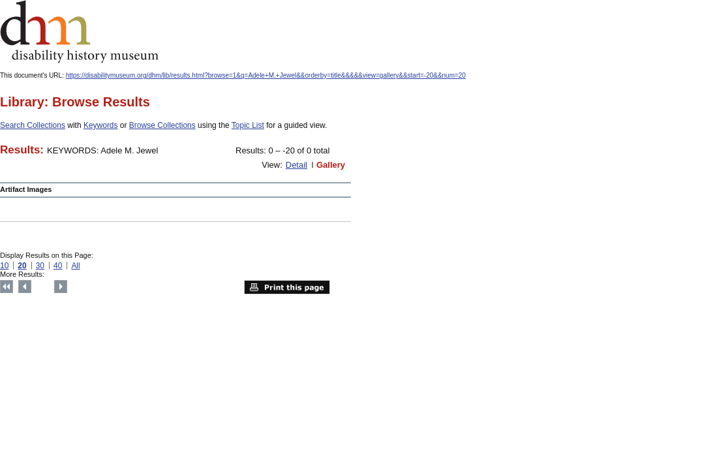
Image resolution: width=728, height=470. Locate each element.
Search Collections (32, 125)
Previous (24, 286)
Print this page (287, 287)
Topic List (248, 125)
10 (4, 265)
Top (6, 286)
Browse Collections (162, 125)
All (75, 265)
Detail (296, 165)
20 (22, 265)
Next (60, 286)
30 (40, 265)
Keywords (100, 125)
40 (57, 265)
